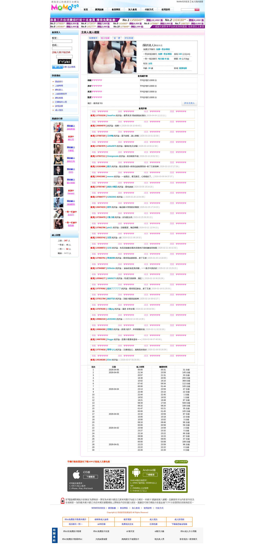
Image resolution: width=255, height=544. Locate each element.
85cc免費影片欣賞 (101, 531)
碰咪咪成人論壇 (101, 519)
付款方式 (159, 508)
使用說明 (148, 508)
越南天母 (71, 161)
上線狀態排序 (61, 94)
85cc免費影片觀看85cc (72, 539)
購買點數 (112, 508)
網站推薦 (59, 98)
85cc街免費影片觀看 (72, 531)
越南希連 (71, 129)
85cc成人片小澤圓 (188, 531)
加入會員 (136, 508)
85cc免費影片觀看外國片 (75, 519)
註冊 (65, 67)
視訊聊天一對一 (75, 524)
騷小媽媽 (71, 183)
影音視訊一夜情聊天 (188, 539)
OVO (71, 172)
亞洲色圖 (153, 524)
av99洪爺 (101, 524)
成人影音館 (179, 519)
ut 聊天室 (130, 531)
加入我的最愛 (197, 1)
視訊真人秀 (159, 539)
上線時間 (59, 86)
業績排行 (59, 81)
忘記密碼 (71, 67)
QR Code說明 (181, 461)
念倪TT (71, 215)
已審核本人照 (61, 102)
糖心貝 (71, 139)
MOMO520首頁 (98, 508)
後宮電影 (127, 519)
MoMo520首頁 (183, 1)
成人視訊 (59, 110)
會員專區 (124, 508)
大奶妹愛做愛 (101, 539)
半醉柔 (71, 150)
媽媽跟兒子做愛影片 (130, 539)
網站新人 (59, 90)
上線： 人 (64, 240)
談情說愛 (59, 106)
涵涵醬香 (71, 204)
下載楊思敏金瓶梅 (179, 524)
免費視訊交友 (127, 524)
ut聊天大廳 (159, 531)
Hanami (70, 193)
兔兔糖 (71, 225)
